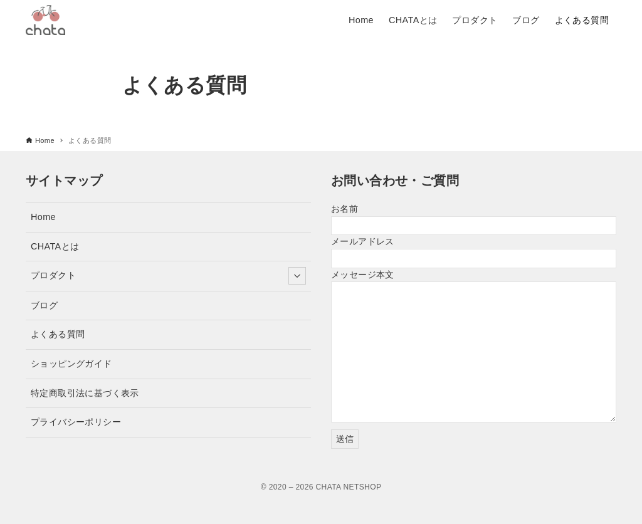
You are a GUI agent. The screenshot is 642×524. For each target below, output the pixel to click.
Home (43, 217)
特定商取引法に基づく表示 (85, 393)
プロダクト (168, 276)
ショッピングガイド (71, 364)
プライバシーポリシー (76, 422)
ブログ (44, 305)
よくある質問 (58, 334)
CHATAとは (55, 246)
